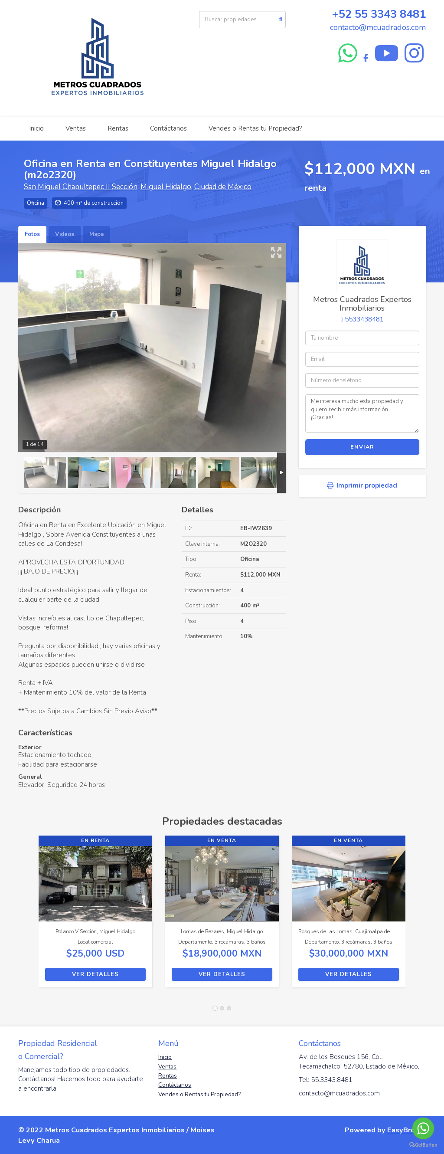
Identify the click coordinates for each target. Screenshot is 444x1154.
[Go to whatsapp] (423, 1128)
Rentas (118, 128)
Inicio (36, 128)
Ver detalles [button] (95, 974)
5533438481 (364, 319)
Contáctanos (168, 128)
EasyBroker (406, 1130)
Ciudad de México (222, 187)
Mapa (96, 234)
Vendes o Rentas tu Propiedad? (255, 128)
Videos (64, 234)
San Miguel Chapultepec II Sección (80, 187)
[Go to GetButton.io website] (423, 1145)
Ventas (75, 128)
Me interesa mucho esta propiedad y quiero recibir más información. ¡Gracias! (362, 413)
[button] (28, 916)
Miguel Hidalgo (165, 187)
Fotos (32, 234)
